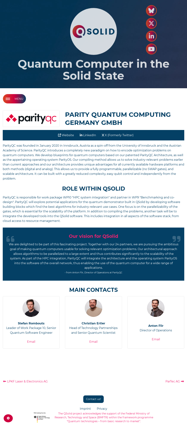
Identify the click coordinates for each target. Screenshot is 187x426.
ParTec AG (174, 381)
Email (31, 341)
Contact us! (93, 399)
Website (66, 135)
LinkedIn (88, 135)
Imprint (85, 408)
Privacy (102, 408)
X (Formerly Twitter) (117, 135)
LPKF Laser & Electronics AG (25, 381)
